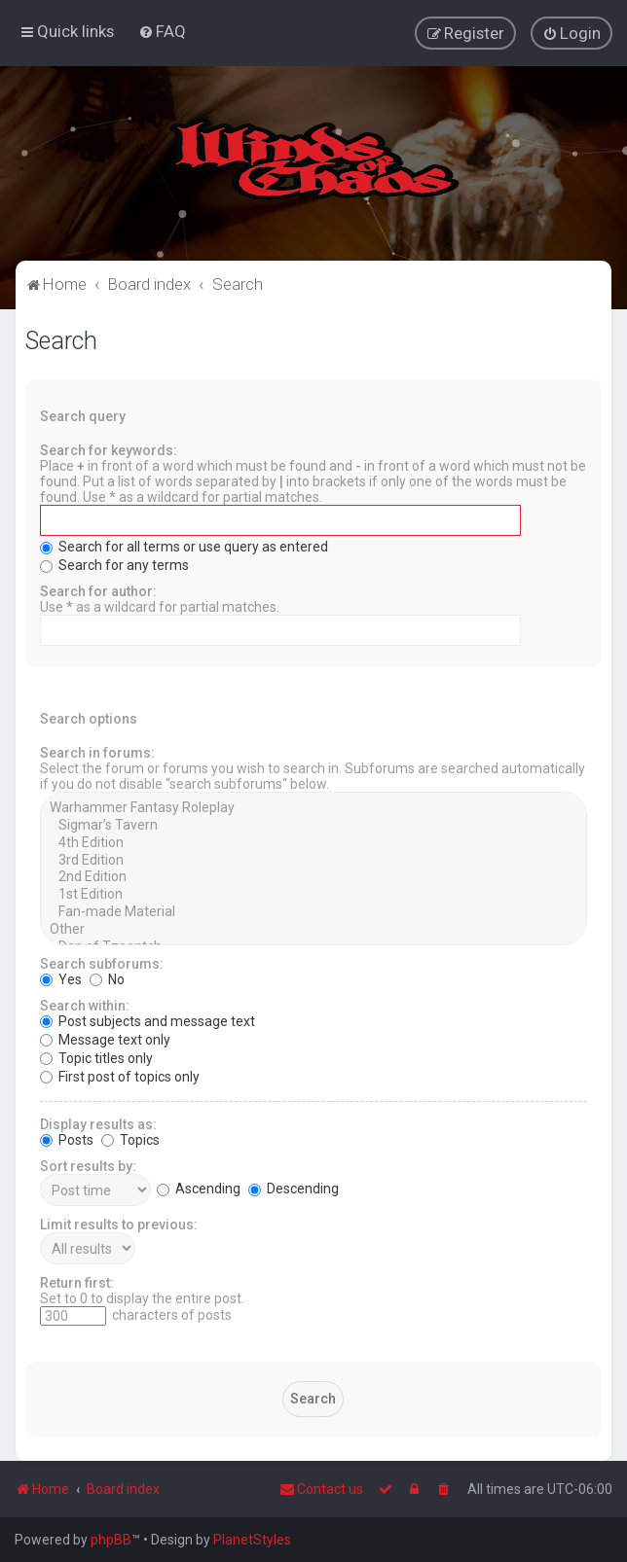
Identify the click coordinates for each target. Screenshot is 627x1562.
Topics (130, 1139)
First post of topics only (120, 1075)
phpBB (111, 1539)
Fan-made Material (313, 911)
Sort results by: (88, 1165)
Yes (61, 978)
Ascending (198, 1187)
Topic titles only (96, 1057)
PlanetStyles (252, 1539)
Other (313, 929)
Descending (293, 1187)
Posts (66, 1139)
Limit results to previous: (119, 1223)
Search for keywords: (108, 449)
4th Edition (313, 842)
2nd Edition (313, 876)
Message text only (105, 1039)
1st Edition (313, 894)
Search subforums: (102, 963)
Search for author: (98, 590)
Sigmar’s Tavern (313, 825)
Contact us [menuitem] (321, 1489)
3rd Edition (313, 860)
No (107, 978)
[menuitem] (162, 31)
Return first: (77, 1282)
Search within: (84, 1004)
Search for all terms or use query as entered (184, 545)
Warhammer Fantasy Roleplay (313, 807)
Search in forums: (97, 752)
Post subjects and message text (147, 1020)
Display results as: (98, 1123)
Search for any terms (114, 564)
